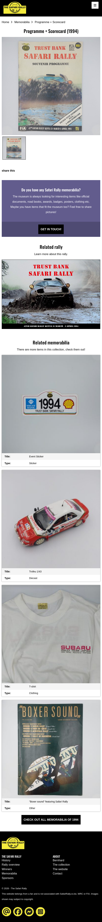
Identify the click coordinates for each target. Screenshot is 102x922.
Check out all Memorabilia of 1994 (51, 819)
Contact (57, 873)
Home (5, 22)
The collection (61, 864)
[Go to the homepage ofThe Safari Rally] (14, 8)
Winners (7, 869)
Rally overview (11, 864)
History (6, 860)
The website (60, 869)
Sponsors (8, 878)
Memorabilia (22, 22)
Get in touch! (51, 229)
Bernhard (58, 860)
